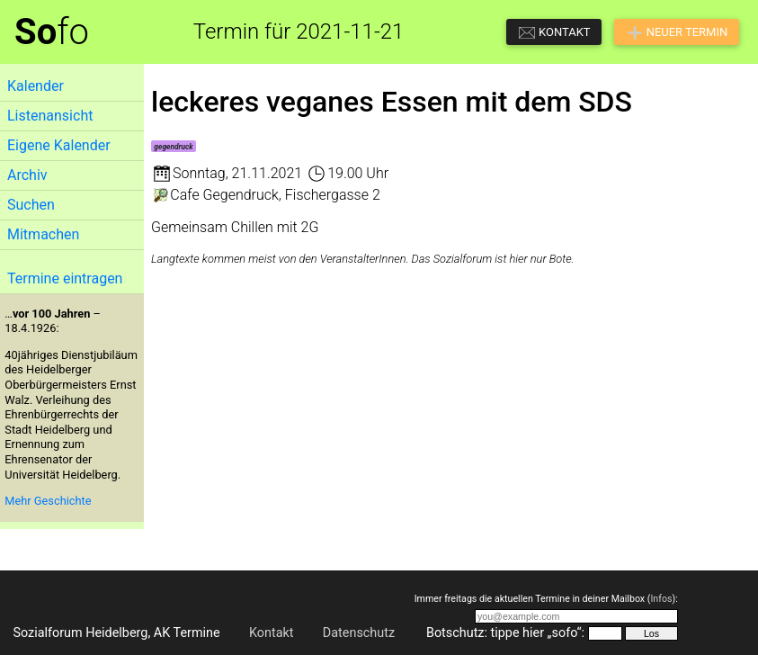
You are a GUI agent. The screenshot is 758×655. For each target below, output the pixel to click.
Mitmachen (43, 234)
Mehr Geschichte (47, 500)
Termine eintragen (64, 278)
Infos (661, 599)
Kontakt (271, 633)
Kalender (35, 85)
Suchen (31, 204)
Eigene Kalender (59, 145)
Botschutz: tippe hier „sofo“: (505, 633)
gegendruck (173, 146)
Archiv (27, 175)
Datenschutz (359, 633)
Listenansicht (50, 115)
